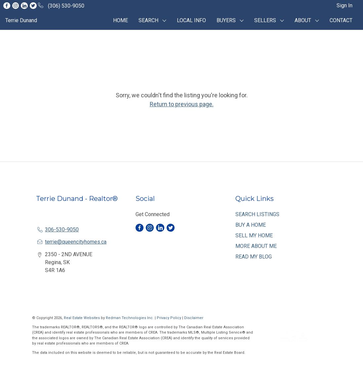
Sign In (344, 5)
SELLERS (265, 20)
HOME (120, 20)
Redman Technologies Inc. (130, 318)
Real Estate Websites (82, 318)
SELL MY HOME (254, 235)
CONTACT (341, 20)
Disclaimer (193, 318)
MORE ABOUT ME (256, 246)
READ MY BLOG (253, 257)
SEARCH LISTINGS (257, 214)
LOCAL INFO (191, 20)
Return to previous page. (182, 104)
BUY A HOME (250, 225)
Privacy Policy (169, 318)
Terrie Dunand (21, 20)
